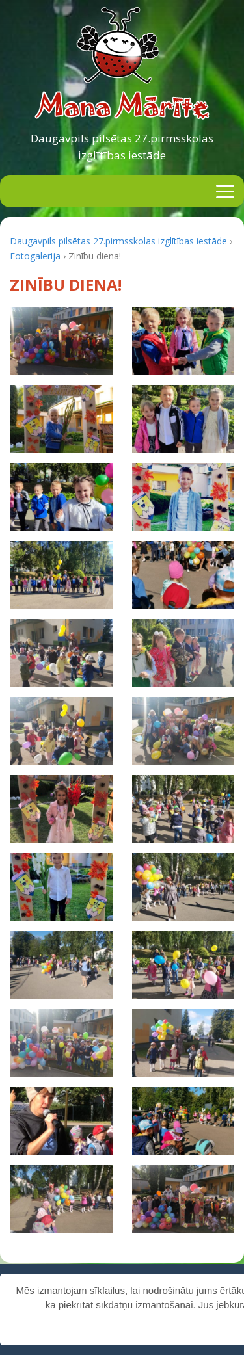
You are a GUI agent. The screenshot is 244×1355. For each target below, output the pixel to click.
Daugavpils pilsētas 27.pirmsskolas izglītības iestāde (122, 147)
